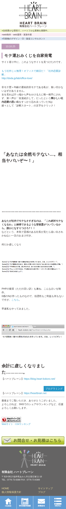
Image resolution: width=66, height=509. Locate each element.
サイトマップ (45, 488)
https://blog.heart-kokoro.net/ (39, 378)
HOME (5, 488)
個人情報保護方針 (11, 492)
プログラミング (54, 388)
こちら (15, 299)
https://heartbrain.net (35, 393)
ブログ (41, 492)
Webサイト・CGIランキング (16, 424)
